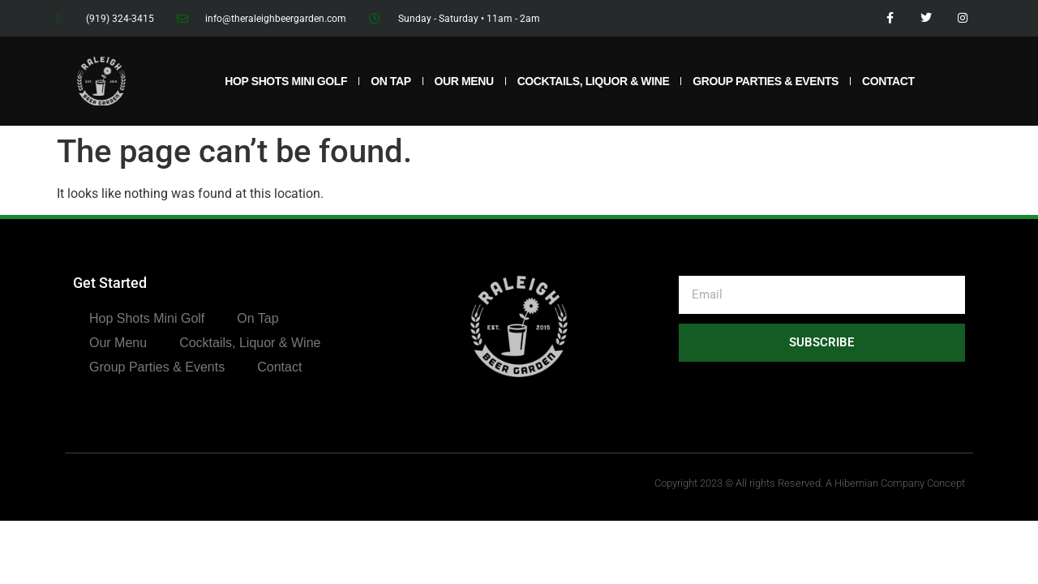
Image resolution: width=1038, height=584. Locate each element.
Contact (888, 81)
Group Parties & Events (766, 81)
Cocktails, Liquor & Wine (593, 81)
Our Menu (464, 81)
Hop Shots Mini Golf (286, 81)
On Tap (390, 81)
